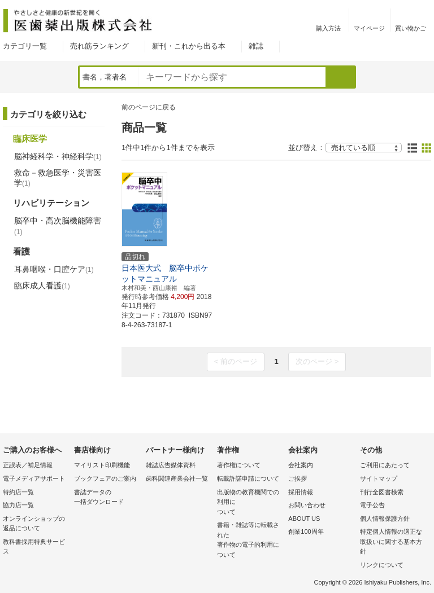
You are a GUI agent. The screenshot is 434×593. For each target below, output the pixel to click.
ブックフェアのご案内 (105, 478)
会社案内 (300, 465)
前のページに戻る (148, 107)
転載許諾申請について (248, 478)
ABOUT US (304, 518)
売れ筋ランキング (99, 46)
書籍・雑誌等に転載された (250, 540)
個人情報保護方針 (385, 518)
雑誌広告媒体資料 (171, 465)
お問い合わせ (307, 505)
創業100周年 (305, 531)
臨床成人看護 (42, 285)
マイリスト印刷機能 (102, 465)
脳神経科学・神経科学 (58, 156)
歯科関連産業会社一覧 (177, 478)
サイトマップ (378, 478)
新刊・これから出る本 (188, 46)
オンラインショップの (35, 524)
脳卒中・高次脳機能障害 (57, 225)
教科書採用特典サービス (34, 546)
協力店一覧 (18, 505)
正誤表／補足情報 (28, 465)
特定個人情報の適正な (393, 542)
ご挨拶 (297, 478)
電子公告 (372, 505)
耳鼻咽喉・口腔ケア (54, 269)
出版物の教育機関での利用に (250, 503)
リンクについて (381, 564)
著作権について (239, 465)
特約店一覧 (18, 492)
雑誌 (256, 46)
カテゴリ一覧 (25, 46)
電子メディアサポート (34, 478)
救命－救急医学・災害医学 (57, 177)
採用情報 (300, 492)
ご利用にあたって (385, 465)
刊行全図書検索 (381, 492)
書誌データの (107, 498)
